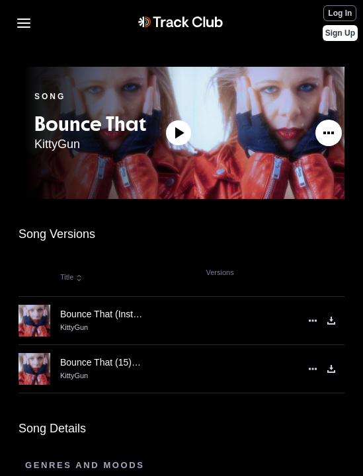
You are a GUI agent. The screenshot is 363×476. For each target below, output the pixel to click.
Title (71, 277)
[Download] (331, 321)
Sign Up (340, 33)
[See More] (328, 133)
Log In (340, 13)
